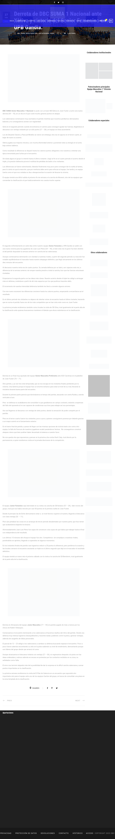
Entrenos (52, 21)
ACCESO (89, 833)
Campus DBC (21, 21)
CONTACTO (64, 833)
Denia (23, 33)
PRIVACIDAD (5, 833)
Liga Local (41, 21)
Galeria (61, 21)
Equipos (31, 21)
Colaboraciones (90, 21)
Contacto (70, 21)
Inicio (12, 21)
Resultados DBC (32, 33)
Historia (102, 21)
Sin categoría (44, 33)
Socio (78, 21)
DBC (18, 33)
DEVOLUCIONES (48, 833)
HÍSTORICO (78, 833)
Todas (52, 33)
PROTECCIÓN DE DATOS (26, 833)
